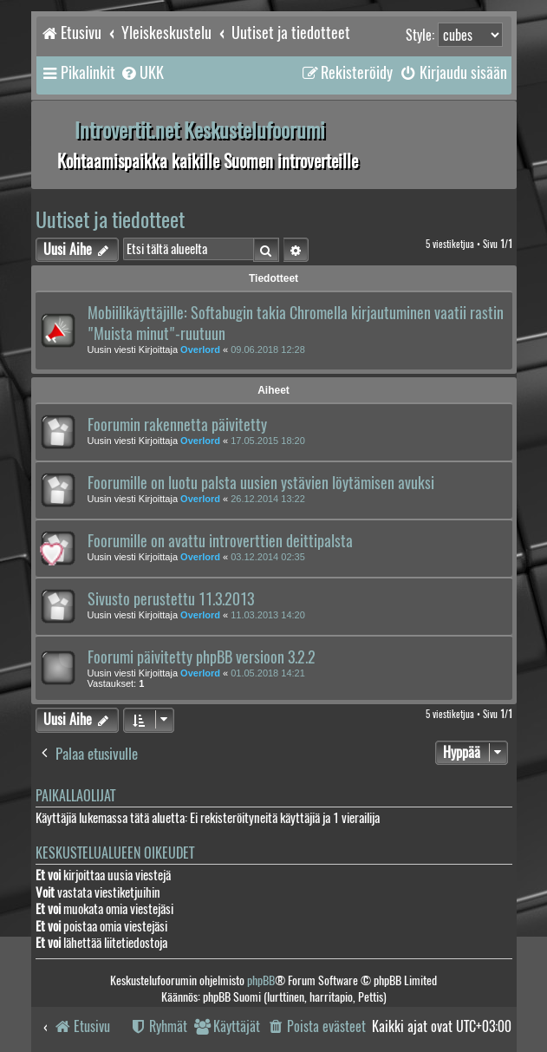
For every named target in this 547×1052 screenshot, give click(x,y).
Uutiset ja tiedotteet (110, 219)
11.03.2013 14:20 (268, 615)
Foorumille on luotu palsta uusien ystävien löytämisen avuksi (261, 483)
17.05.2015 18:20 (268, 440)
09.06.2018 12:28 (268, 349)
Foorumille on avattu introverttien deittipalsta (220, 541)
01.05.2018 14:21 (268, 673)
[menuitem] (142, 72)
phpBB (261, 980)
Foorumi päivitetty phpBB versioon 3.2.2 (202, 657)
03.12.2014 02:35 (268, 557)
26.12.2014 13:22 (268, 498)
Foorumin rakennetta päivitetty (177, 425)
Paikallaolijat (75, 796)
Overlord (200, 349)
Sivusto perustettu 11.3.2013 (171, 599)
